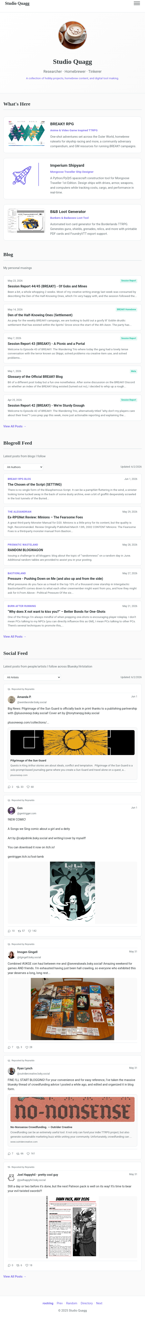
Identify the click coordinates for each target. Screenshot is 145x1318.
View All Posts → (14, 426)
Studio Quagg (17, 3)
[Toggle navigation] (137, 3)
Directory (87, 1303)
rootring (48, 1303)
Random (71, 1303)
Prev (60, 1303)
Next (99, 1303)
